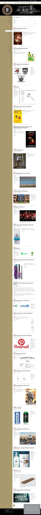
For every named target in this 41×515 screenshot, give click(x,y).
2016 (11, 61)
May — (11, 39)
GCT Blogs (10, 17)
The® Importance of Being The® (19, 353)
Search (14, 22)
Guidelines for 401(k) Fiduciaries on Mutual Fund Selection (23, 283)
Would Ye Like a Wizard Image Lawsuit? (21, 385)
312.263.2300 (7, 510)
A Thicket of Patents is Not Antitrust (20, 191)
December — (10, 51)
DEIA (27, 2)
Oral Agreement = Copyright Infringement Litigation (23, 448)
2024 (11, 27)
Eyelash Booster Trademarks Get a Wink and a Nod (23, 259)
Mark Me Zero (16, 87)
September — (10, 46)
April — (11, 37)
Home (15, 2)
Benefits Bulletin (9, 20)
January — (10, 32)
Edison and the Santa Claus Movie (20, 28)
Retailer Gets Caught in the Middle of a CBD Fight (23, 225)
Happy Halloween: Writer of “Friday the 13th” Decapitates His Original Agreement (22, 127)
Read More (24, 35)
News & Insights (30, 2)
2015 (11, 63)
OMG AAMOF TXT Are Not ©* (19, 207)
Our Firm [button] (18, 2)
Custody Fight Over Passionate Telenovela (21, 490)
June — (11, 41)
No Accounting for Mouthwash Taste (20, 48)
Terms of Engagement (31, 510)
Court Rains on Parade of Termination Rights (22, 106)
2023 (11, 29)
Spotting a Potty (16, 248)
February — (10, 34)
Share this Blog (33, 17)
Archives (10, 22)
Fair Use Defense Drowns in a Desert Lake (21, 173)
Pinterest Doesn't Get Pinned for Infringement (22, 335)
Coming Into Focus (17, 470)
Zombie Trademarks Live (18, 150)
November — (10, 49)
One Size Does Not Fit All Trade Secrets (21, 429)
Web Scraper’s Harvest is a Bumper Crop (21, 300)
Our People (21, 2)
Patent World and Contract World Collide (21, 371)
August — (10, 44)
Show (14, 19)
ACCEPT (32, 512)
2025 (11, 25)
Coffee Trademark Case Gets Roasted (20, 64)
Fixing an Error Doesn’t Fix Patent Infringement (23, 313)
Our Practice (24, 2)
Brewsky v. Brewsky (17, 407)
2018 (11, 58)
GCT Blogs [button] (34, 2)
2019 (11, 56)
